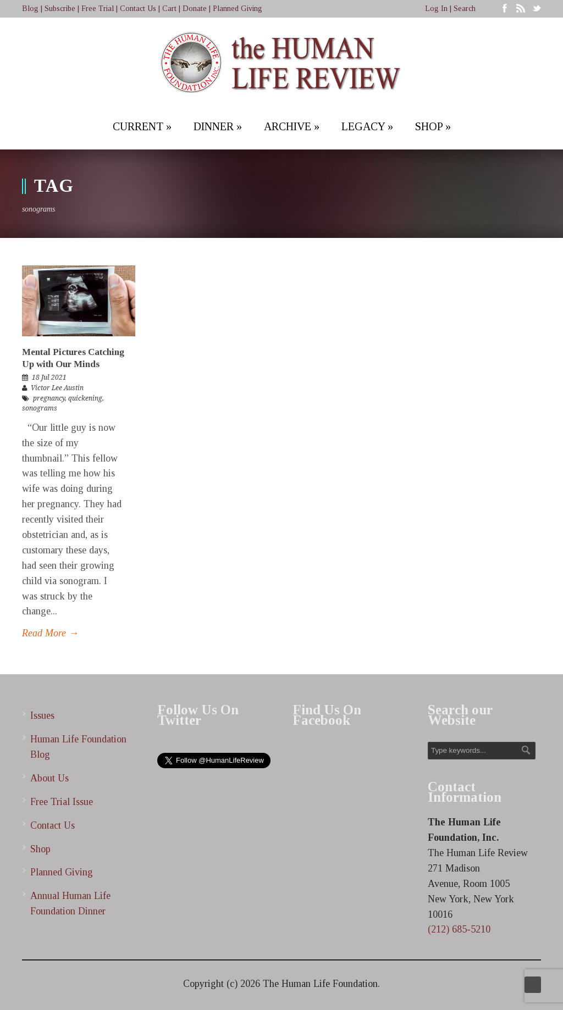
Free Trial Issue (61, 801)
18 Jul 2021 (49, 377)
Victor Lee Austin (57, 388)
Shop (40, 848)
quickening (85, 398)
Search (465, 8)
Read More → (50, 633)
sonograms (39, 408)
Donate (195, 8)
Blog (30, 8)
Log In (436, 8)
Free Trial (97, 8)
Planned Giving (237, 8)
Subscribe (60, 8)
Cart (169, 8)
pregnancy (49, 398)
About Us (49, 778)
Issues (42, 715)
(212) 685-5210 (459, 929)
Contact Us (138, 8)
